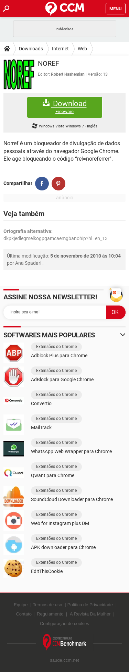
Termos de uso (47, 604)
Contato (24, 614)
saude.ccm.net (64, 660)
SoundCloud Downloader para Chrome (72, 499)
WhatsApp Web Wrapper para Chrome (71, 451)
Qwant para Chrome (52, 475)
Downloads (31, 48)
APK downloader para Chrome (63, 547)
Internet (60, 48)
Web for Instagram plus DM (60, 523)
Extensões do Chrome (56, 346)
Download (64, 107)
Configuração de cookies (64, 623)
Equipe (21, 604)
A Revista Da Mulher (90, 614)
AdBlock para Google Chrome (62, 379)
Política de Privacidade (90, 604)
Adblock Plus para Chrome (59, 355)
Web (82, 48)
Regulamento (50, 614)
